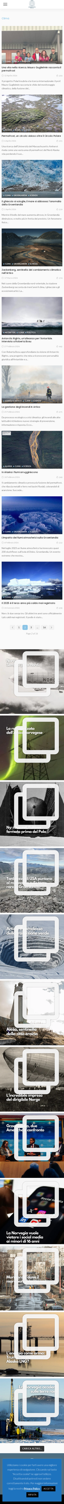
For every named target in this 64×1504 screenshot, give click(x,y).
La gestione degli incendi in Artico (21, 407)
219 (59, 209)
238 (59, 608)
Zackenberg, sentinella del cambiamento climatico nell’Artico (31, 271)
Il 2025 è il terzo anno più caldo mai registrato (28, 603)
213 (59, 542)
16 (44, 627)
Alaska (8, 130)
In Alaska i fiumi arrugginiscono (20, 472)
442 (59, 346)
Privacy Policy (32, 1488)
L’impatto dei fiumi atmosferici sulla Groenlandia (30, 537)
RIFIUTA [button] (32, 1494)
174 (59, 278)
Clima (8, 61)
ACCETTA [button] (48, 1488)
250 (59, 75)
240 (59, 477)
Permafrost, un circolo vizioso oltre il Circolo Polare (31, 136)
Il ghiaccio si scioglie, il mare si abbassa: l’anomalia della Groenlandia (31, 203)
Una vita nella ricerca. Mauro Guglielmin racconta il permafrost (31, 69)
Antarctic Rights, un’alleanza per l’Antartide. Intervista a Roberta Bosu (27, 340)
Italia (16, 61)
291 (59, 141)
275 (59, 412)
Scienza (26, 61)
